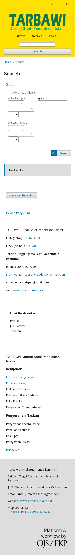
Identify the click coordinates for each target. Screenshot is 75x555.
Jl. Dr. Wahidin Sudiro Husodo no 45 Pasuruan (35, 274)
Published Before (17, 123)
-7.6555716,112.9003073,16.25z (29, 512)
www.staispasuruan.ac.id (28, 290)
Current (20, 36)
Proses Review (15, 383)
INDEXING (12, 450)
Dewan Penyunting (18, 213)
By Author (43, 98)
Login (66, 3)
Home (7, 62)
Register (53, 3)
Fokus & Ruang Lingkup (21, 377)
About (53, 36)
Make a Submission (21, 195)
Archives (36, 36)
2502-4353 (33, 238)
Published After (16, 98)
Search (37, 51)
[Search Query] (37, 44)
